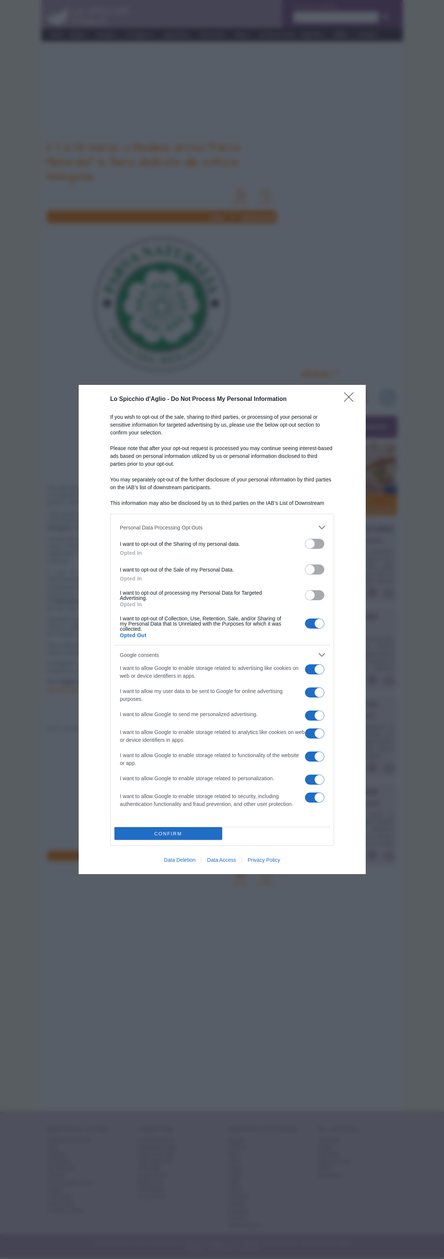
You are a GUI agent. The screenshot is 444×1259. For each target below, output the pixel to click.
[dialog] (222, 629)
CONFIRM (168, 833)
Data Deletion (180, 860)
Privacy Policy (264, 860)
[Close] (351, 399)
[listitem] (222, 527)
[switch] (314, 544)
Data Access (221, 860)
